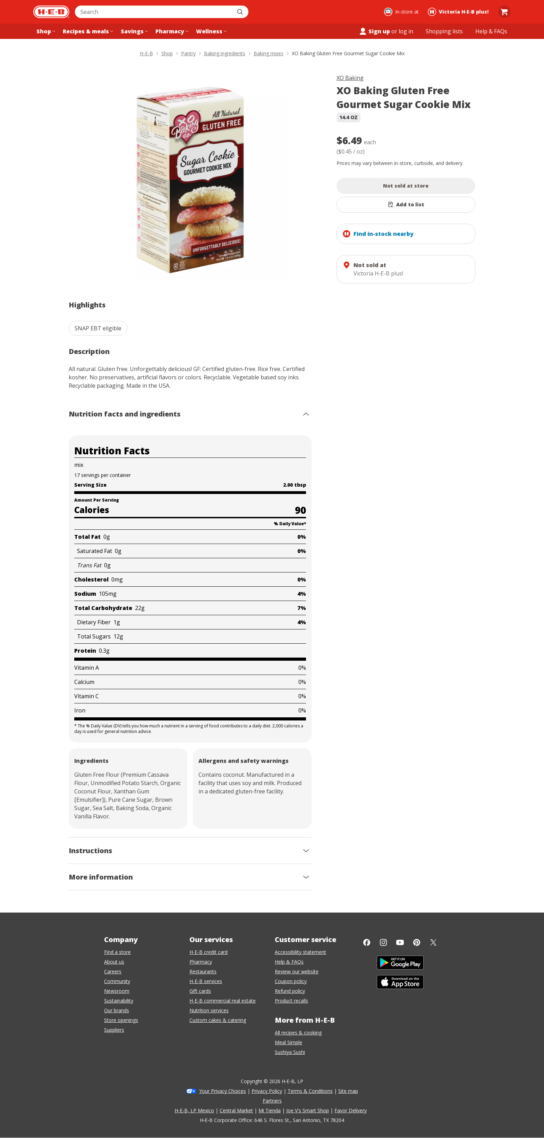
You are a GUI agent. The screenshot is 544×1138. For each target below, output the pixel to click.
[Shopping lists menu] (444, 31)
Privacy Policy (267, 1091)
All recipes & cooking (298, 1032)
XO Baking (350, 78)
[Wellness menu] (210, 31)
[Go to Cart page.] (504, 12)
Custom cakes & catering (217, 1020)
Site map (348, 1091)
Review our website (296, 971)
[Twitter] (433, 942)
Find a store (117, 952)
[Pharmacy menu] (171, 31)
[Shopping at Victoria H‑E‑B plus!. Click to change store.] (459, 12)
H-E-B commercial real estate (222, 1000)
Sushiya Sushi (290, 1052)
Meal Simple (288, 1042)
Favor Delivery (350, 1110)
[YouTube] (400, 942)
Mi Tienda (269, 1110)
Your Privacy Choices (222, 1091)
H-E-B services (205, 981)
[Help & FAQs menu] (491, 31)
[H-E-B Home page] (51, 12)
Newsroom (116, 991)
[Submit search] (240, 12)
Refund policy (290, 991)
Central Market (236, 1110)
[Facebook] (366, 942)
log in (406, 31)
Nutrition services (209, 1010)
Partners (272, 1100)
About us (114, 961)
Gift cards (200, 991)
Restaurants (202, 971)
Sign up (374, 31)
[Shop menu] (45, 31)
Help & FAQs (289, 961)
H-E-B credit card (208, 952)
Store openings (121, 1020)
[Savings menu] (134, 31)
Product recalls (291, 1000)
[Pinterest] (416, 942)
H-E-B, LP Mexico (194, 1110)
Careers (112, 971)
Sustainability (118, 1000)
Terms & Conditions (310, 1091)
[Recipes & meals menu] (87, 31)
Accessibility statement (300, 952)
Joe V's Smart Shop (307, 1110)
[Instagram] (383, 942)
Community (117, 981)
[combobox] (154, 12)
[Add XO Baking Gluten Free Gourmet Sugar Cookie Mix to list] (406, 205)
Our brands (116, 1010)
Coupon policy (291, 981)
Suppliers (114, 1029)
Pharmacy (200, 961)
